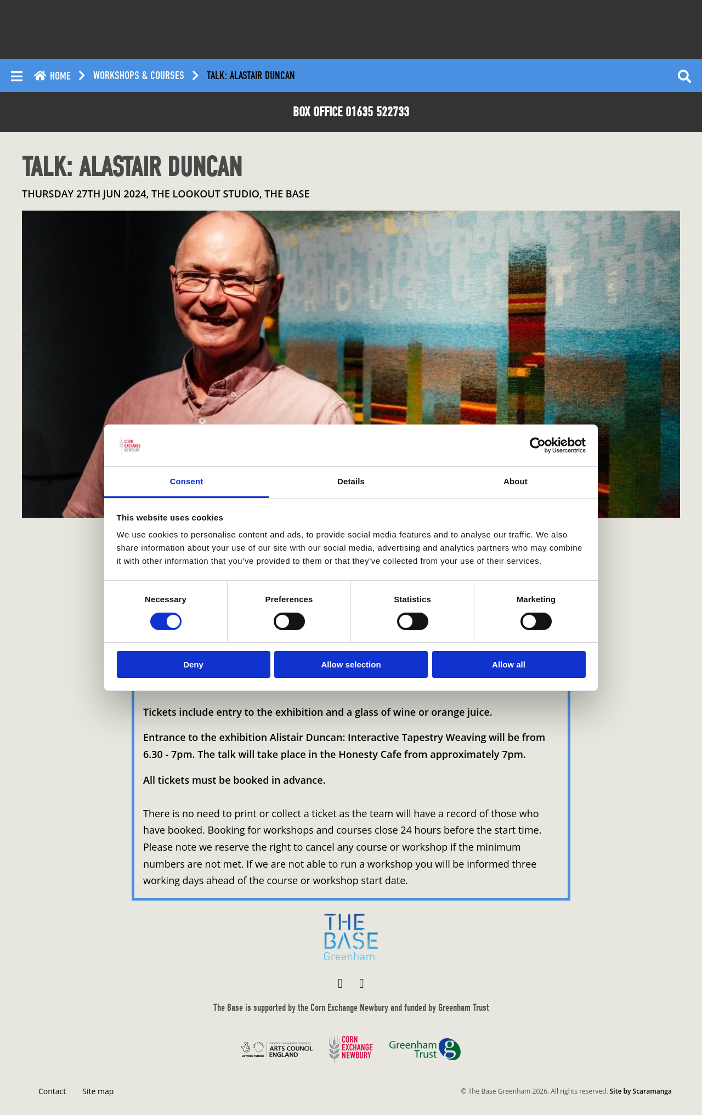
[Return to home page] (351, 937)
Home (52, 76)
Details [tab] (351, 481)
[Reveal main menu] (16, 75)
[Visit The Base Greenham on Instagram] (361, 982)
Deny (193, 664)
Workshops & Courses (138, 76)
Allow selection (351, 664)
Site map (98, 1091)
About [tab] (515, 481)
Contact (52, 1091)
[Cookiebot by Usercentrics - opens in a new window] (538, 445)
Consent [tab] (186, 481)
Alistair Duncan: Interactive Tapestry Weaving (378, 737)
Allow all (508, 664)
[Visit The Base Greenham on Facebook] (340, 982)
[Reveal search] (684, 75)
